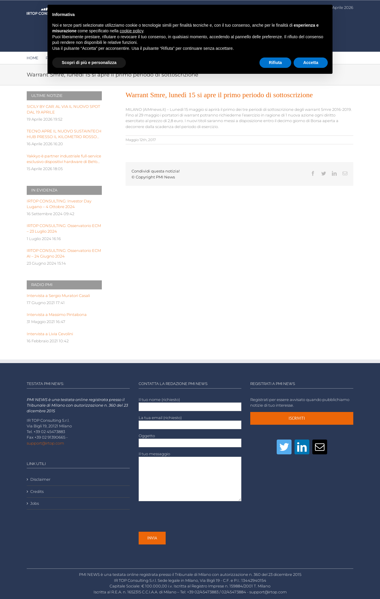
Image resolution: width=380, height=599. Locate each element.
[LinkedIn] (301, 447)
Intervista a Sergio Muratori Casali (58, 295)
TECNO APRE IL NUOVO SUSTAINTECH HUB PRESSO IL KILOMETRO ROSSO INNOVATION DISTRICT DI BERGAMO (64, 134)
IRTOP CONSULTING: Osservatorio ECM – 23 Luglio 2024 (64, 228)
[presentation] (184, 516)
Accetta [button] (310, 62)
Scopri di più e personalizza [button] (89, 62)
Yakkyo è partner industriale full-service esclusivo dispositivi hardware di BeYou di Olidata (64, 159)
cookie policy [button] (131, 30)
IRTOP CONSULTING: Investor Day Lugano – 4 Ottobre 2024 (59, 204)
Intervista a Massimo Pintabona (57, 314)
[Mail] (319, 447)
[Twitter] (284, 447)
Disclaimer (40, 479)
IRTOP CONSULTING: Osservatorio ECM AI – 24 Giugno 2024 (64, 253)
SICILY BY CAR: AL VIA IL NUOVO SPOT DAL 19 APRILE (63, 109)
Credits (37, 491)
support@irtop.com (45, 443)
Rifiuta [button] (275, 62)
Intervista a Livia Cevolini (50, 334)
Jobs (34, 503)
